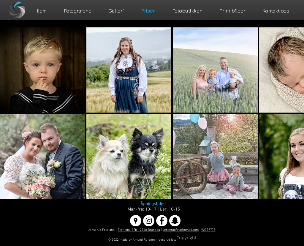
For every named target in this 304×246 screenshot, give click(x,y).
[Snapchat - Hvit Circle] (174, 220)
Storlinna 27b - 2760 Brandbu (139, 230)
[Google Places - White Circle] (135, 220)
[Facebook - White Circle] (161, 220)
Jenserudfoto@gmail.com (181, 230)
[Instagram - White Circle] (148, 220)
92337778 (208, 230)
